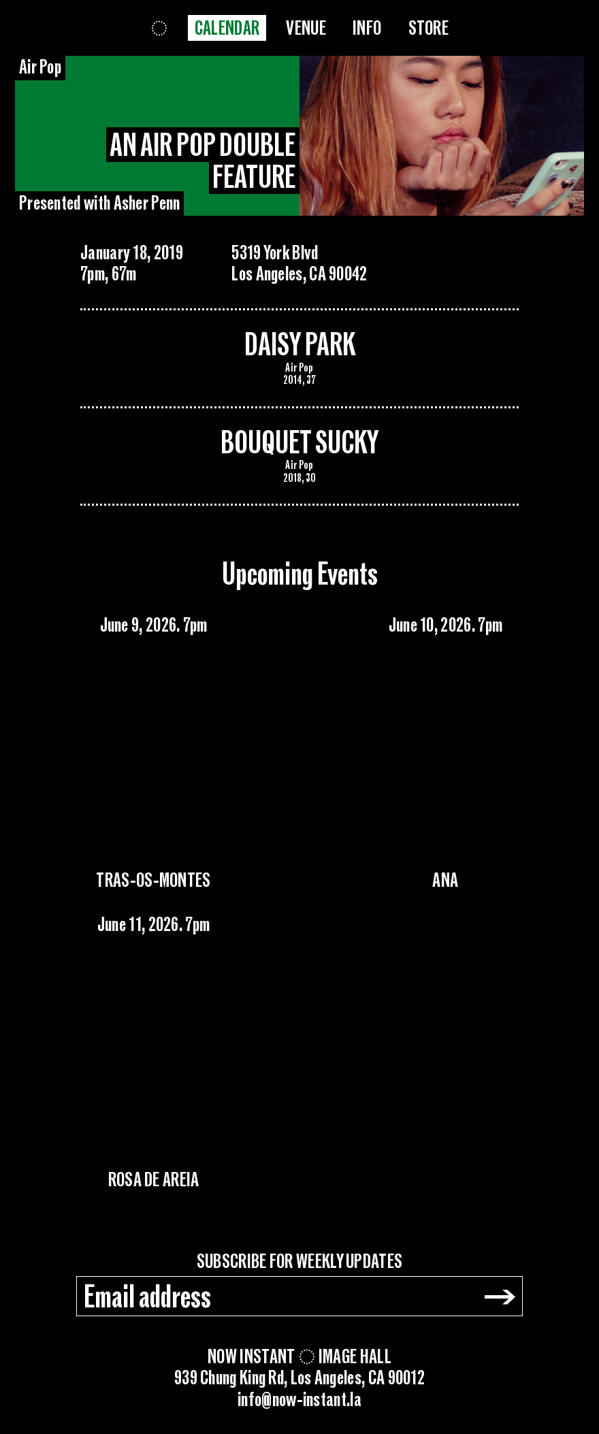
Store (428, 28)
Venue (306, 28)
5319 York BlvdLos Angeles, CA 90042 (299, 264)
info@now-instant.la (299, 1401)
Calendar (227, 28)
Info (367, 28)
